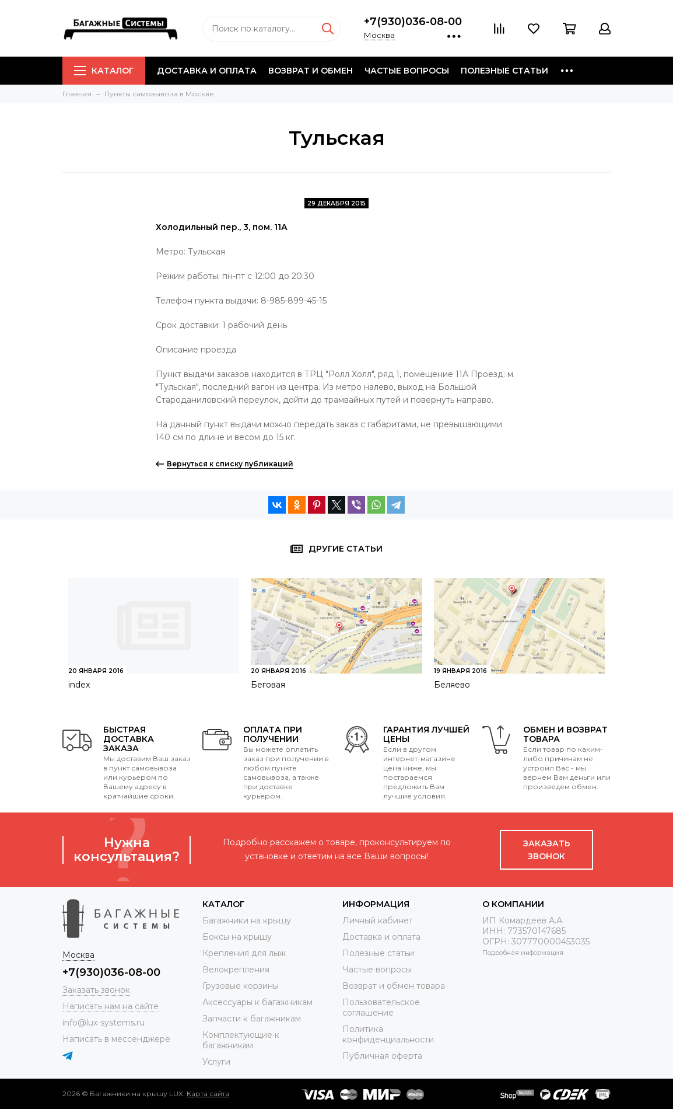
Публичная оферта (382, 1056)
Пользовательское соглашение (381, 1007)
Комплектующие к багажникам (240, 1040)
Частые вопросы (406, 70)
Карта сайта (208, 1093)
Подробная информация (522, 952)
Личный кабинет (377, 920)
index (79, 684)
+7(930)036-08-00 (413, 21)
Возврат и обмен (310, 70)
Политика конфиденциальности (388, 1034)
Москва (379, 35)
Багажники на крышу (246, 920)
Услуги (216, 1061)
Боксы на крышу (237, 937)
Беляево (452, 684)
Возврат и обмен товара (393, 986)
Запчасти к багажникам (251, 1018)
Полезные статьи (504, 70)
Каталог (104, 70)
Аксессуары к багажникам (257, 1002)
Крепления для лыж (244, 953)
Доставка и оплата (207, 70)
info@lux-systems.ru (103, 1022)
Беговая (268, 684)
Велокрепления (235, 969)
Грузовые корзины (240, 986)
